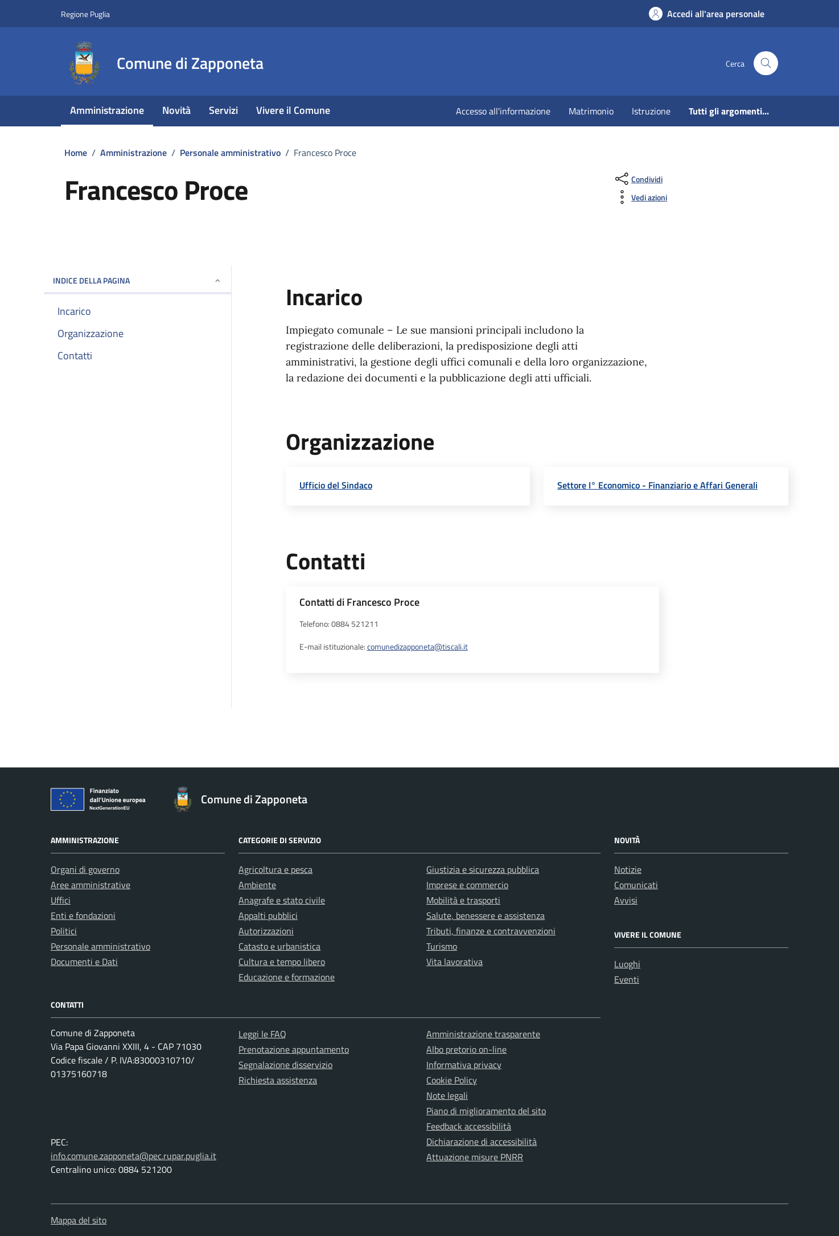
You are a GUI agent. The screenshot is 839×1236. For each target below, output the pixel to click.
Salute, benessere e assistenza (485, 915)
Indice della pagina (137, 280)
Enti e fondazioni (83, 915)
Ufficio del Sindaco (335, 485)
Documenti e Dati (84, 961)
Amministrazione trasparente (483, 1034)
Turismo (441, 946)
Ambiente (257, 885)
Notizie (627, 869)
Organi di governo (85, 869)
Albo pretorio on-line (466, 1049)
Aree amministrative (90, 885)
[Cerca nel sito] (766, 63)
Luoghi (627, 964)
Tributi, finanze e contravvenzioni (491, 931)
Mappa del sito (78, 1220)
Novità (176, 110)
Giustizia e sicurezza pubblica (482, 869)
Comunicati (636, 885)
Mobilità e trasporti (463, 900)
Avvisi (626, 900)
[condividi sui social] (638, 179)
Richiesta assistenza (277, 1080)
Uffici (61, 900)
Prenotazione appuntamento (293, 1049)
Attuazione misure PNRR (474, 1157)
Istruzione (651, 111)
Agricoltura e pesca (275, 869)
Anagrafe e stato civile (281, 900)
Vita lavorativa (454, 961)
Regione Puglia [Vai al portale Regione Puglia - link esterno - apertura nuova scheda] (85, 14)
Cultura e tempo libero (281, 961)
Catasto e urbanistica (279, 946)
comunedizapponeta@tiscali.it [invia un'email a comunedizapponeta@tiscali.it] (417, 646)
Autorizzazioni (266, 931)
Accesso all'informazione (503, 111)
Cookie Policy (451, 1080)
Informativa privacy (463, 1064)
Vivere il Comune (293, 110)
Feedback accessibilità (468, 1126)
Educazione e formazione (286, 977)
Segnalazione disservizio (285, 1064)
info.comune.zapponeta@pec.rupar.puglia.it (133, 1156)
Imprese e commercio (467, 885)
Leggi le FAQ (262, 1034)
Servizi (223, 110)
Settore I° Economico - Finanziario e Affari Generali (657, 485)
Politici (64, 931)
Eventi (626, 979)
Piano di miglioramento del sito (486, 1111)
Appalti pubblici (268, 915)
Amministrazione (107, 110)
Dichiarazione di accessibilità (481, 1141)
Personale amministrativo (100, 946)
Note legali (447, 1095)
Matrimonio (591, 111)
